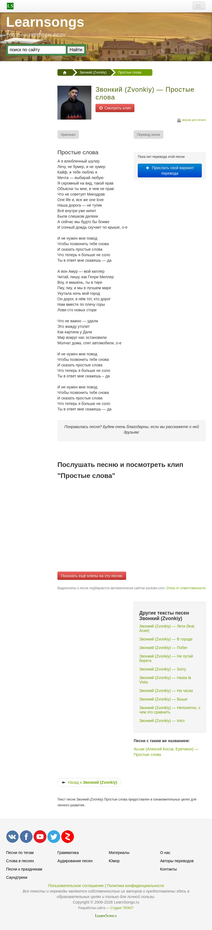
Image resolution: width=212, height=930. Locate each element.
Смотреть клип (115, 108)
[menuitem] (68, 134)
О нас (165, 852)
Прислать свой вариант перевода (170, 170)
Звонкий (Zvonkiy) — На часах (166, 690)
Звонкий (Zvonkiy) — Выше (163, 699)
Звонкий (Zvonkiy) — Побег (163, 647)
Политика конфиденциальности (135, 885)
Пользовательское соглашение (76, 885)
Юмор (114, 861)
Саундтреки (16, 877)
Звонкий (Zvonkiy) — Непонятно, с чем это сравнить (169, 709)
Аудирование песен (74, 861)
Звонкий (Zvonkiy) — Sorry (162, 669)
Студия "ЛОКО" (122, 908)
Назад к (89, 782)
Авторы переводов (177, 861)
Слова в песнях (20, 861)
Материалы (119, 852)
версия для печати (191, 120)
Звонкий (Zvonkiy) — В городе (165, 639)
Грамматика (68, 852)
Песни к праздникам (24, 869)
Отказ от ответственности (185, 588)
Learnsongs (45, 22)
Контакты (168, 869)
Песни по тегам (20, 852)
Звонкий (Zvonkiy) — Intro (161, 720)
